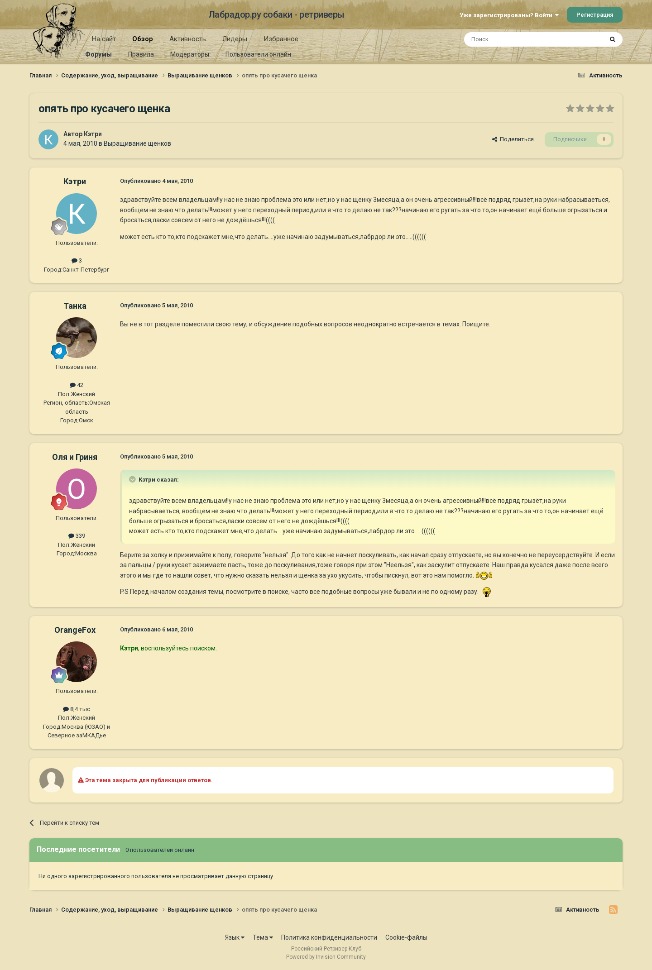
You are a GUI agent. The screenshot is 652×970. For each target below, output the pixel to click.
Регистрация (594, 14)
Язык (234, 937)
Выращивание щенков (137, 143)
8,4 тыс (76, 709)
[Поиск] (512, 39)
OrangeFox (75, 630)
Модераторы (189, 54)
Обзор (142, 42)
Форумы (98, 54)
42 (76, 385)
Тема (263, 937)
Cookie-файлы (406, 937)
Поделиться (513, 139)
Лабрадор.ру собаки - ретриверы (276, 14)
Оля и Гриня (74, 457)
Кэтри (93, 134)
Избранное (281, 39)
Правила (141, 54)
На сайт (104, 39)
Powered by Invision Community (326, 957)
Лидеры (234, 39)
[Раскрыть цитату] (133, 479)
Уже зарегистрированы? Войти (509, 15)
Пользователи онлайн (258, 54)
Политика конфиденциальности (329, 937)
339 (76, 535)
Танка (74, 306)
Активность (187, 39)
